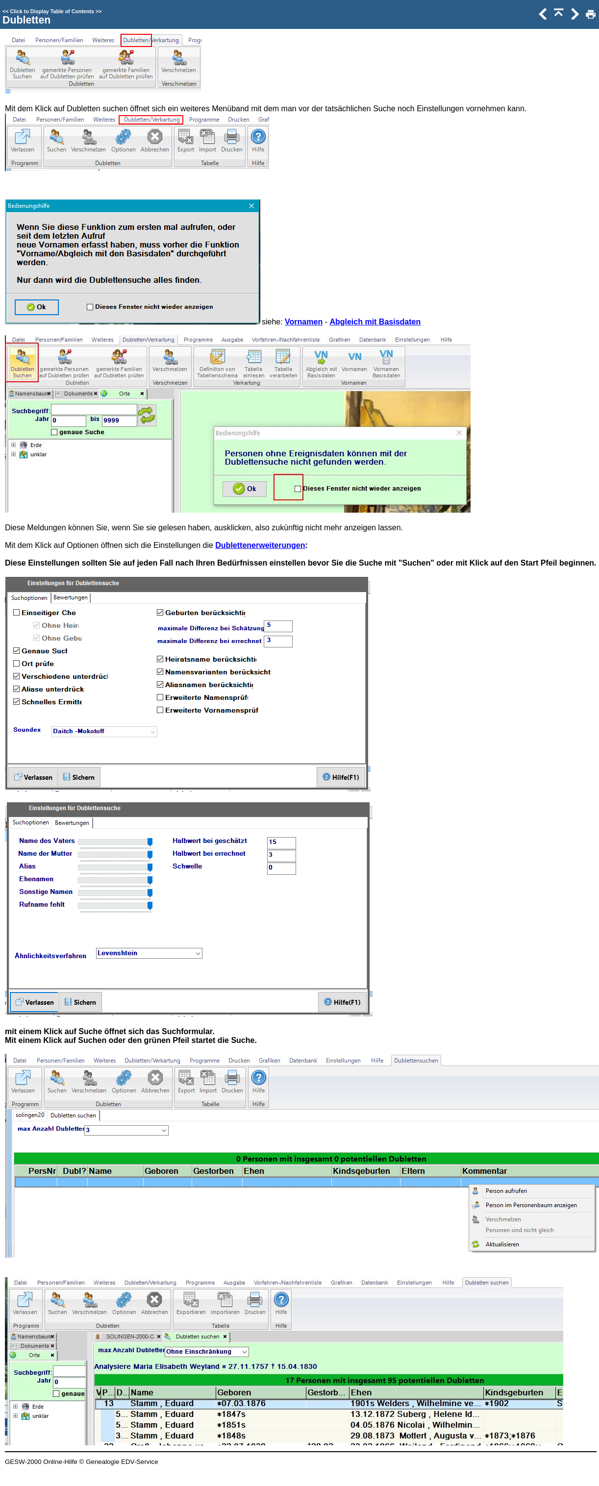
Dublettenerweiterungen (260, 545)
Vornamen (304, 322)
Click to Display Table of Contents (52, 11)
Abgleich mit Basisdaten (375, 322)
